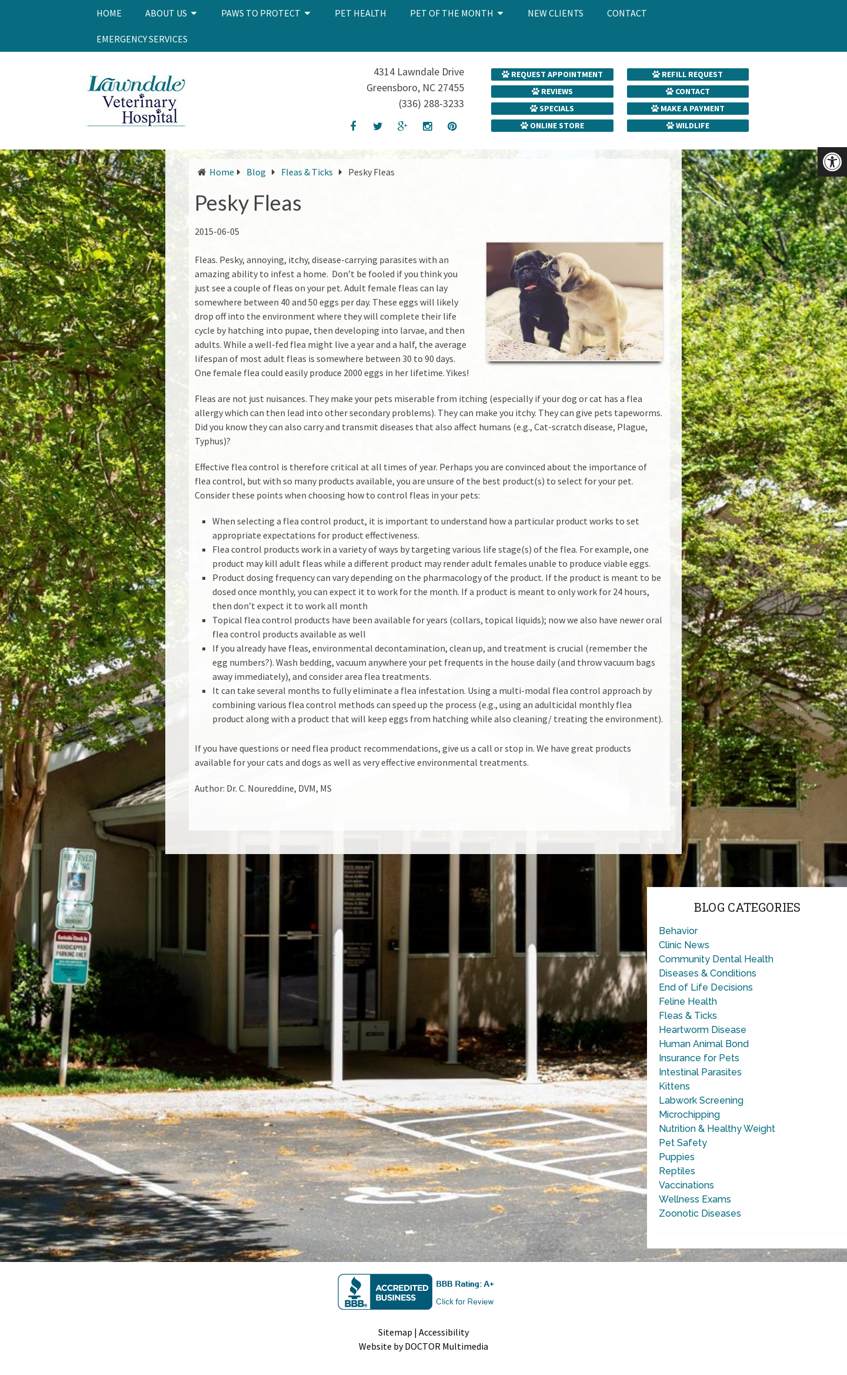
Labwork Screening (701, 1100)
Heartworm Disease (702, 1029)
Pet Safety (683, 1142)
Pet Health (360, 13)
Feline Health (688, 1001)
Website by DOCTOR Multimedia (423, 1346)
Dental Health (742, 959)
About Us (166, 13)
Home (109, 13)
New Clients (555, 13)
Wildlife (687, 125)
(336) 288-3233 (431, 103)
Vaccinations (686, 1185)
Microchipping (689, 1114)
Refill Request (687, 74)
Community (684, 959)
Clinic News (684, 945)
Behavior (678, 930)
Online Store (552, 125)
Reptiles (677, 1171)
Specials (552, 108)
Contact (627, 13)
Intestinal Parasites (700, 1072)
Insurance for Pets (699, 1058)
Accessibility (444, 1332)
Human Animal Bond (704, 1043)
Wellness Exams (695, 1199)
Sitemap (395, 1332)
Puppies (677, 1157)
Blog (256, 172)
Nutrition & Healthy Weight (717, 1128)
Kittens (674, 1086)
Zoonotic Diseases (700, 1213)
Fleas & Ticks (307, 172)
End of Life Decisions (706, 987)
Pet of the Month (451, 13)
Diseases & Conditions (707, 973)
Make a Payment (688, 108)
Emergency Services (142, 39)
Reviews (552, 91)
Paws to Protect (261, 13)
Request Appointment (552, 74)
